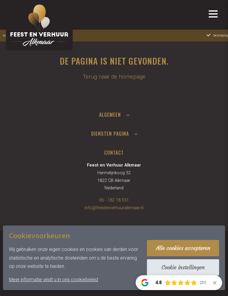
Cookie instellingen (183, 267)
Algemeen (110, 114)
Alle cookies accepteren (183, 248)
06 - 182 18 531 (114, 200)
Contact (114, 152)
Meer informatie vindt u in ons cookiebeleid (53, 279)
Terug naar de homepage (114, 76)
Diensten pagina (110, 133)
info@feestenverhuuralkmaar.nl (114, 207)
